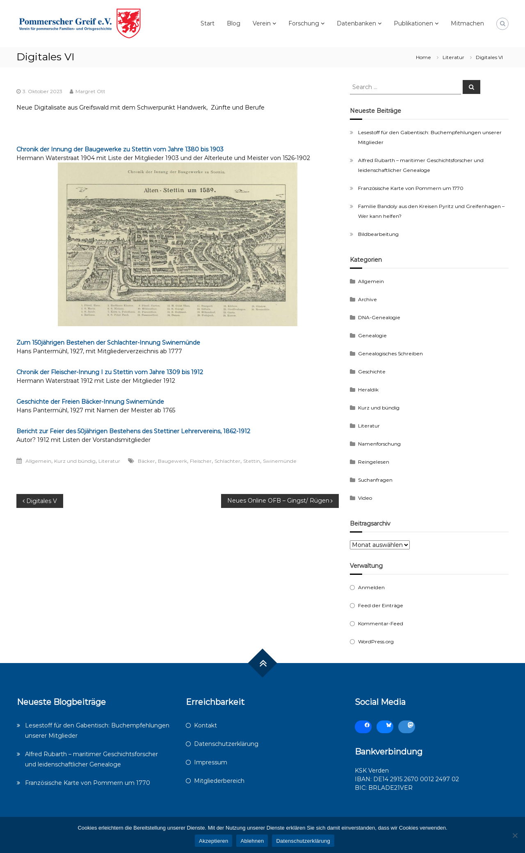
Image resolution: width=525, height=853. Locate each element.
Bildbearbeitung (378, 234)
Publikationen (413, 23)
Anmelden (371, 587)
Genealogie (372, 335)
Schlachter (227, 461)
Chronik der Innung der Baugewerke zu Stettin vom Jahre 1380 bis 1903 (120, 149)
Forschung (303, 23)
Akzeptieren (213, 841)
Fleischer (201, 461)
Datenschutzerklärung (226, 744)
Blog (233, 23)
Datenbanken (356, 23)
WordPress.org (376, 641)
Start (208, 23)
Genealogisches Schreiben (390, 353)
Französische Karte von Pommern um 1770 (410, 188)
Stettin (251, 461)
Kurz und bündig (75, 461)
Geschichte (372, 371)
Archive (367, 299)
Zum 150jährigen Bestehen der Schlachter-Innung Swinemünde (108, 342)
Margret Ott (90, 91)
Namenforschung (379, 444)
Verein (262, 23)
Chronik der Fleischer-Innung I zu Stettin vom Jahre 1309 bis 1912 (109, 372)
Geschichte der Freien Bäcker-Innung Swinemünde (90, 401)
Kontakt (205, 725)
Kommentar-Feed (380, 623)
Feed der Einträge (380, 605)
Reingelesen (373, 462)
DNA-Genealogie (379, 317)
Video (365, 498)
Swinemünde (280, 461)
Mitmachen (467, 23)
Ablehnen (252, 841)
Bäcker (146, 461)
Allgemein (38, 461)
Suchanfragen (375, 480)
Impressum (210, 762)
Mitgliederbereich (219, 780)
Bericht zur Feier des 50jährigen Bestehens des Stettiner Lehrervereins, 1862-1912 (133, 431)
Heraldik (368, 389)
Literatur (453, 57)
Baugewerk (172, 461)
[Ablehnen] (515, 835)
